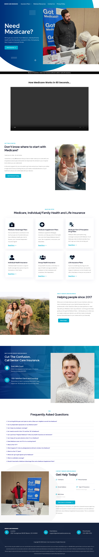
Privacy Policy (61, 4)
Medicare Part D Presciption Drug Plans (78, 231)
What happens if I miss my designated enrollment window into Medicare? (28, 448)
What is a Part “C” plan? (14, 451)
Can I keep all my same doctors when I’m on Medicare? (23, 438)
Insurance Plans (25, 4)
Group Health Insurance (46, 263)
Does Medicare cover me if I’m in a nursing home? (21, 441)
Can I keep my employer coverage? (17, 428)
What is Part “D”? (12, 444)
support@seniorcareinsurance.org (60, 533)
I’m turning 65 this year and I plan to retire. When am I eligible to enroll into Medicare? (32, 421)
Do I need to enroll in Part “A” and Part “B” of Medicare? (23, 431)
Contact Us (51, 4)
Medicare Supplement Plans (48, 230)
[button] (49, 421)
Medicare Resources (39, 4)
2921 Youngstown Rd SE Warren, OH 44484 (24, 533)
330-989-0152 (87, 533)
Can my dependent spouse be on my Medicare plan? (22, 424)
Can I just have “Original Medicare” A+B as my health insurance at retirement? (29, 434)
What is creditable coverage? (15, 458)
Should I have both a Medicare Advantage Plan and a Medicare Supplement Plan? (30, 461)
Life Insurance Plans (75, 263)
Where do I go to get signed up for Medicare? (20, 454)
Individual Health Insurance (17, 263)
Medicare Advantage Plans (17, 230)
